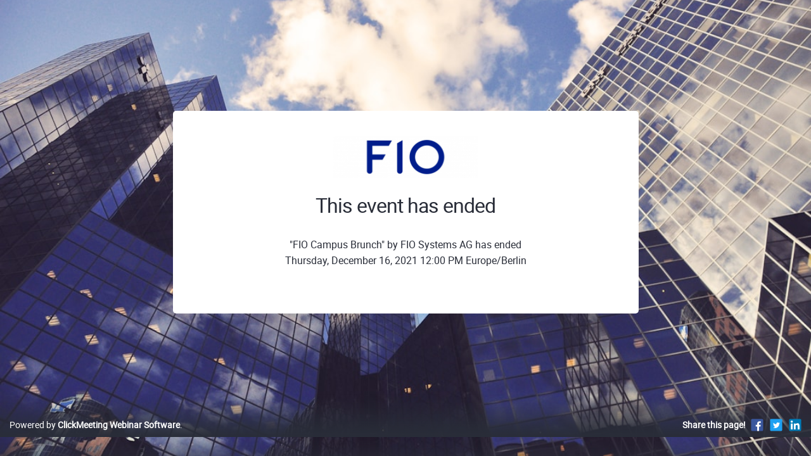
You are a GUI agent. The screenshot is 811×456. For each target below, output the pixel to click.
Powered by (95, 438)
